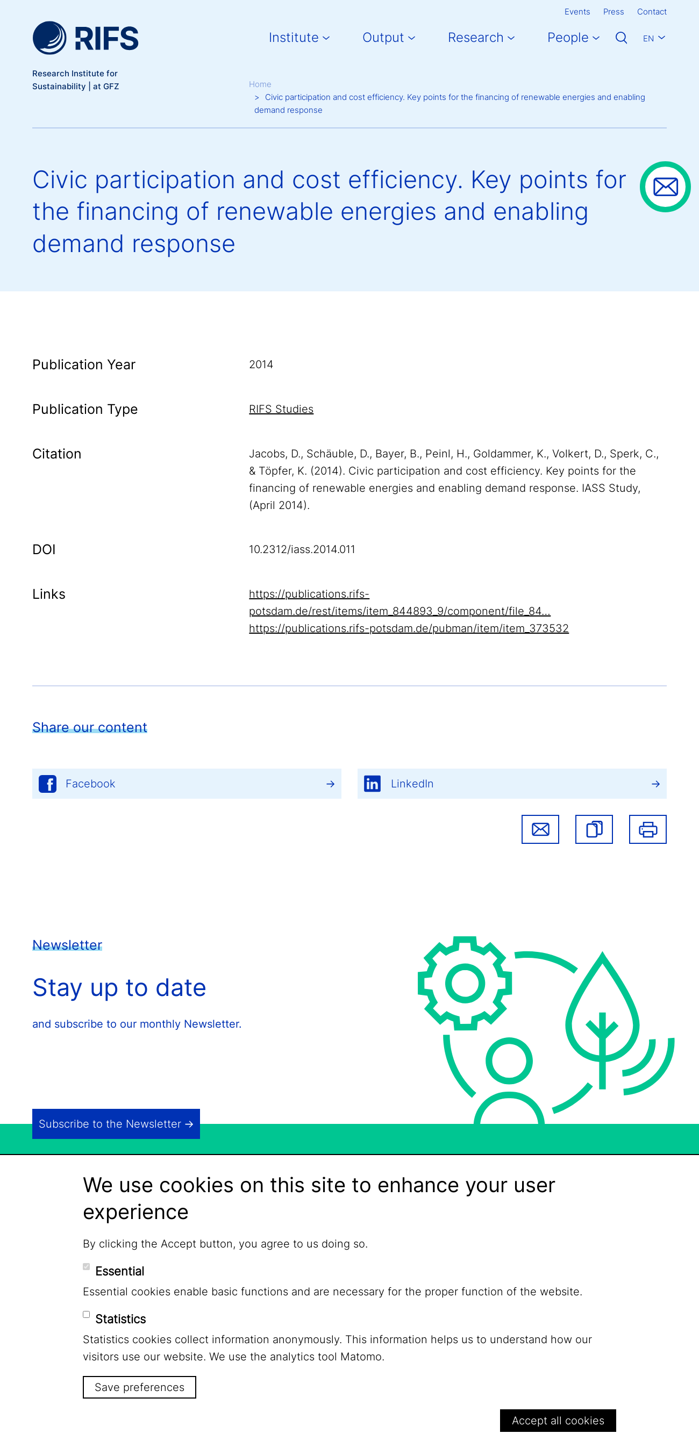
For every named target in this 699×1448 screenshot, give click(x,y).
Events (577, 11)
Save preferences (139, 1387)
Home (260, 84)
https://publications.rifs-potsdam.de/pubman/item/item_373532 (409, 628)
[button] (594, 829)
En (648, 38)
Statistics (120, 1319)
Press (613, 11)
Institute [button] (294, 37)
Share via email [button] (540, 829)
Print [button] (648, 829)
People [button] (568, 37)
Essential (119, 1271)
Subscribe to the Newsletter (110, 1123)
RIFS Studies (281, 409)
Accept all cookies (558, 1420)
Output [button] (383, 37)
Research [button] (476, 37)
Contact (652, 11)
